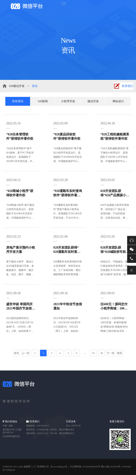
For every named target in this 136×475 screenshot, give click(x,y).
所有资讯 (17, 101)
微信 (131, 249)
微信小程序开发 (73, 425)
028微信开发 (17, 85)
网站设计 (118, 101)
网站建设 (70, 429)
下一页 (110, 353)
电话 (131, 258)
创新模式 (70, 433)
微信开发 (93, 101)
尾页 (119, 353)
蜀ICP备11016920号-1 (112, 466)
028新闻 (43, 101)
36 (101, 353)
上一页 (25, 353)
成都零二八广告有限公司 (36, 466)
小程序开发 (68, 101)
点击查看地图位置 (11, 436)
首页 (16, 353)
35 (93, 353)
